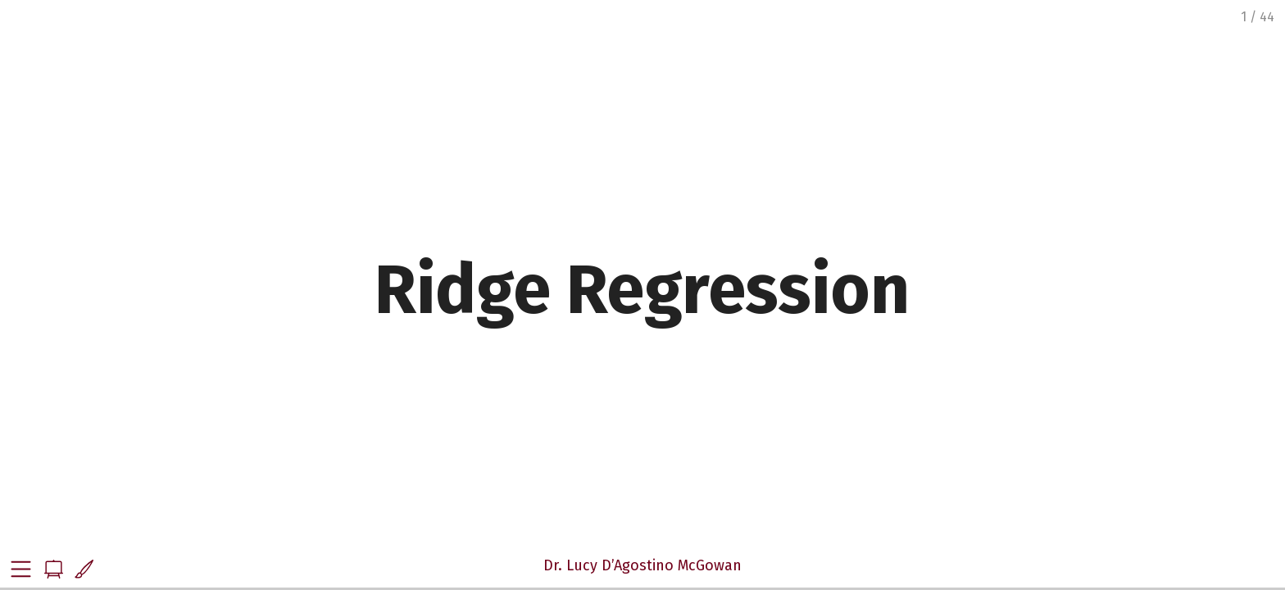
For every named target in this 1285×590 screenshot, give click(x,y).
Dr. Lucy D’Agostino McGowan (642, 565)
